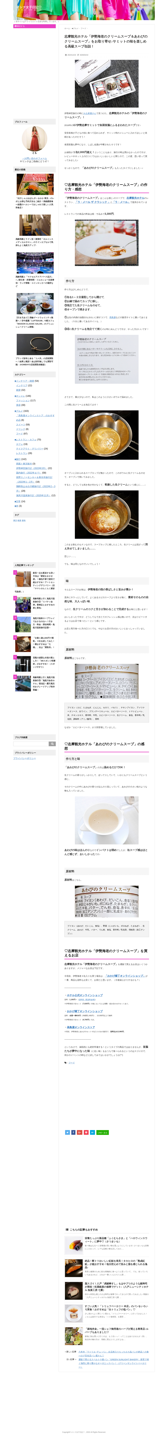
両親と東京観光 (24, 464)
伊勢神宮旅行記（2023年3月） (31, 468)
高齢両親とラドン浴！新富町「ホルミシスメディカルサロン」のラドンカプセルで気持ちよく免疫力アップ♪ (34, 242)
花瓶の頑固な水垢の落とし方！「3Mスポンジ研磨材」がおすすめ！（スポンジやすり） (44, 662)
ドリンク (20, 429)
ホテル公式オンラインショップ (85, 995)
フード (72, 1062)
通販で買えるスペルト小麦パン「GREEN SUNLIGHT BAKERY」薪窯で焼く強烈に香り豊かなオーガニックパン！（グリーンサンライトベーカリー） (114, 1363)
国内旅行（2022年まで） (29, 473)
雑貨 (18, 390)
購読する (20, 26)
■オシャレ (20, 396)
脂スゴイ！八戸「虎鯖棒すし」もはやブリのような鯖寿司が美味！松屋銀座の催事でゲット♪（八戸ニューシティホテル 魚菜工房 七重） (117, 1286)
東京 (15, 520)
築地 (23, 520)
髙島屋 (112, 317)
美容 (18, 405)
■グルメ (19, 411)
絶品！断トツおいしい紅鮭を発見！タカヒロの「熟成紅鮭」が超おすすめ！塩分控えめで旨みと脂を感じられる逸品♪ (116, 1264)
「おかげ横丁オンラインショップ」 (125, 975)
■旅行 (18, 459)
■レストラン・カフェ (26, 439)
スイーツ (20, 424)
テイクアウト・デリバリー (29, 448)
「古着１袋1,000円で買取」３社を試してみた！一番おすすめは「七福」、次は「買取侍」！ (44, 642)
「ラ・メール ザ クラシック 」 (92, 202)
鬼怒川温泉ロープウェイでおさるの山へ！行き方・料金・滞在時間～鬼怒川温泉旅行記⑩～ (44, 623)
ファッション (23, 400)
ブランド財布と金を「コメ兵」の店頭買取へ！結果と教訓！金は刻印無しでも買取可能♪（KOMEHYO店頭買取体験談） (34, 361)
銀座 (19, 520)
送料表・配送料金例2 (87, 1000)
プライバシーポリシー (24, 758)
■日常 (18, 501)
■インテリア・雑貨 (24, 381)
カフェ (19, 444)
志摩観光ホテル (135, 198)
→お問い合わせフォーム (34, 158)
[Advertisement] (106, 1097)
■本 (16, 506)
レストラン (21, 453)
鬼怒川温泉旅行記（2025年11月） (33, 495)
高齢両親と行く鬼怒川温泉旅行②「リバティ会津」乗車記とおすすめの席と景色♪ (44, 603)
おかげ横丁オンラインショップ (85, 1011)
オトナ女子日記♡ (28, 7)
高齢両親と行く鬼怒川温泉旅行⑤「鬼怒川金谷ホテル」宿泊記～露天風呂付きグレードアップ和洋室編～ (44, 683)
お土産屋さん (90, 113)
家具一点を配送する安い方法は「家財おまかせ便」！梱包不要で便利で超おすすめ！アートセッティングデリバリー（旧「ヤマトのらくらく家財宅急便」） (35, 582)
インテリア (21, 385)
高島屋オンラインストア (81, 1027)
